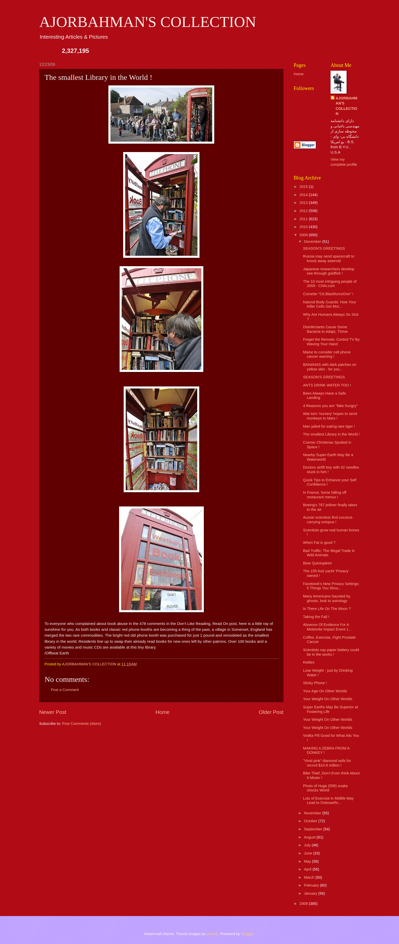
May (308, 861)
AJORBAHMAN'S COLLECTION (147, 21)
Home (162, 712)
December (313, 241)
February (312, 885)
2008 (304, 904)
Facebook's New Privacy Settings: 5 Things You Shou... (331, 586)
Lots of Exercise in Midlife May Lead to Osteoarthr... (328, 800)
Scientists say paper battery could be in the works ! (331, 652)
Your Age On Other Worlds (325, 691)
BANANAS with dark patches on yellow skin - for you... (329, 367)
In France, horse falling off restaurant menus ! (324, 494)
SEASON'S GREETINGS (324, 248)
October (311, 821)
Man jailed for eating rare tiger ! (329, 426)
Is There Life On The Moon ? (327, 609)
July (307, 845)
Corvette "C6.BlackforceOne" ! (328, 294)
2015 (304, 187)
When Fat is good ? (319, 543)
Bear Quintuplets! (317, 563)
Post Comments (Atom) (81, 724)
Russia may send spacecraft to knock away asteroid (328, 258)
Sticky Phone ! (315, 683)
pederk (212, 934)
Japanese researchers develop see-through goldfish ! (328, 271)
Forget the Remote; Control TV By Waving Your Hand (331, 341)
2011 (304, 219)
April (308, 869)
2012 (304, 211)
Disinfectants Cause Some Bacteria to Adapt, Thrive (325, 329)
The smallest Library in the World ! (331, 434)
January (311, 893)
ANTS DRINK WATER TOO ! (327, 385)
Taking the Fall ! (316, 617)
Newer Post (52, 712)
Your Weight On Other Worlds (327, 699)
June (308, 853)
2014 (304, 195)
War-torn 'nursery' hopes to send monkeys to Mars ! (330, 416)
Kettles (309, 662)
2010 (304, 227)
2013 (304, 203)
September (313, 829)
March (309, 877)
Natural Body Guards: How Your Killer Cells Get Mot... (329, 304)
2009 (304, 235)
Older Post (271, 712)
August (310, 837)
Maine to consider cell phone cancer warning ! (327, 354)
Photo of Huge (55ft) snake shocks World (325, 788)
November (313, 813)
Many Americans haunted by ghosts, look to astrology (326, 598)
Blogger (247, 934)
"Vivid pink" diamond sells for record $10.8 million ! (327, 763)
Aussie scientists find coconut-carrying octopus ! (328, 519)
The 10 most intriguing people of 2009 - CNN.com (330, 283)
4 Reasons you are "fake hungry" (330, 406)
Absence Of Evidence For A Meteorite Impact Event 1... (327, 627)
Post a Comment (65, 690)
